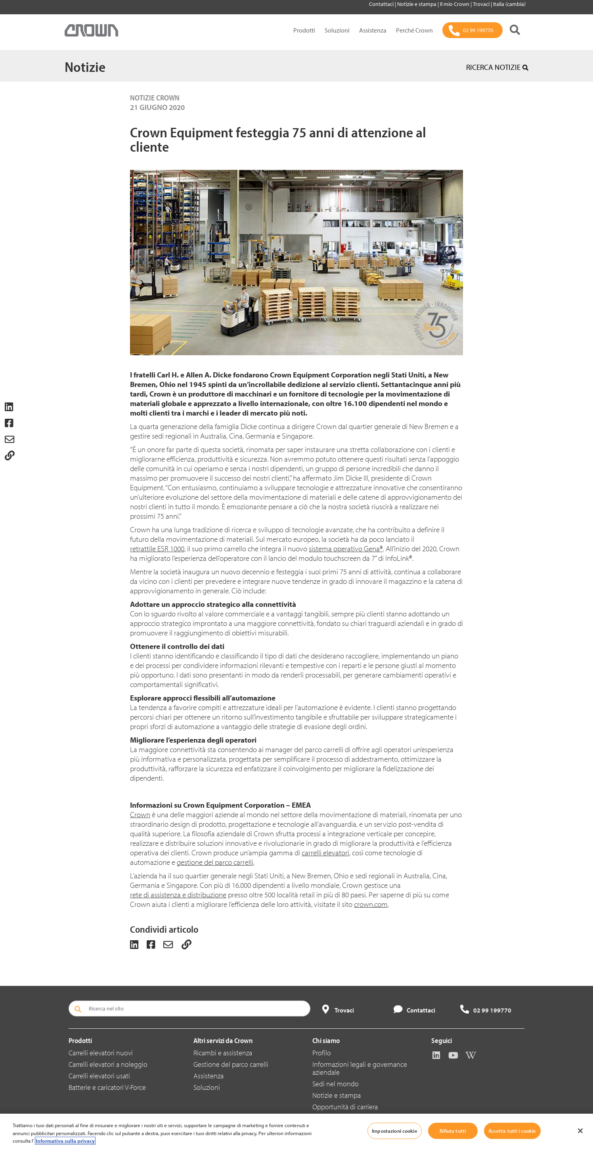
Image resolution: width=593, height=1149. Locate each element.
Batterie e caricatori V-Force (107, 1087)
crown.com (371, 904)
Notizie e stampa (417, 4)
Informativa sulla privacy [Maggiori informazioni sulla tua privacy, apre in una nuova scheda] (65, 1140)
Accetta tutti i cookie (512, 1130)
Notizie (85, 66)
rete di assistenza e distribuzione (178, 894)
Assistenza (372, 30)
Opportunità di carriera (345, 1106)
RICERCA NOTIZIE (497, 67)
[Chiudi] (580, 1130)
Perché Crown (414, 30)
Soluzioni (337, 30)
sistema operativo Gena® (346, 548)
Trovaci (482, 4)
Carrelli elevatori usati (99, 1075)
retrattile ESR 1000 (157, 548)
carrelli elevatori (325, 852)
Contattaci (382, 4)
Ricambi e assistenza (222, 1052)
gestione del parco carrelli (215, 862)
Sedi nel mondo (335, 1083)
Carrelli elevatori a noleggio (108, 1064)
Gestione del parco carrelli (230, 1064)
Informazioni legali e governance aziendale (359, 1068)
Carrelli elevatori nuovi (101, 1052)
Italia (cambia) (509, 4)
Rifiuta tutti (453, 1130)
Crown (140, 814)
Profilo (321, 1052)
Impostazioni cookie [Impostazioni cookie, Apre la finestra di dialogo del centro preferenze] (394, 1130)
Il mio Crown (455, 4)
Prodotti (304, 30)
